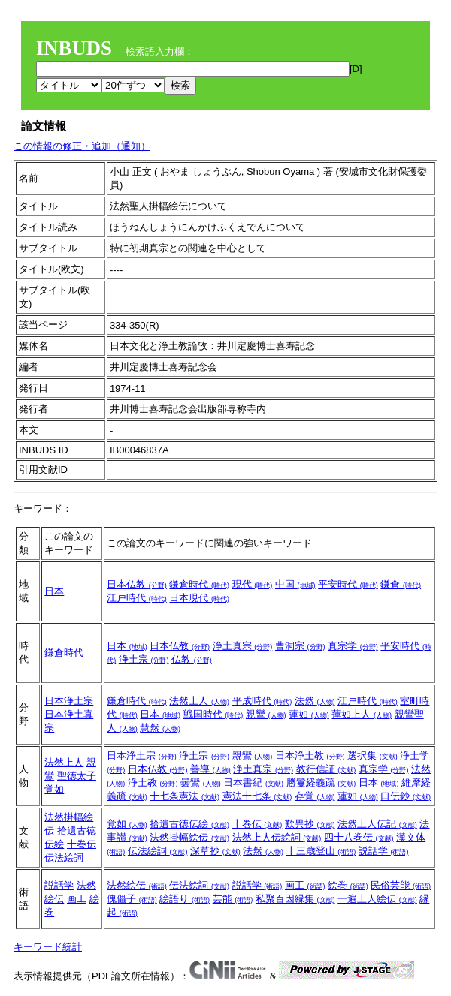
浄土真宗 (243, 645)
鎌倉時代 (199, 584)
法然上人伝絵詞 (277, 837)
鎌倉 (400, 584)
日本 (54, 591)
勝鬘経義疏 (321, 782)
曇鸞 (200, 782)
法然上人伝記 (377, 823)
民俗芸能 (401, 885)
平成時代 (262, 700)
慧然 (160, 727)
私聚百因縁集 (295, 898)
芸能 (233, 898)
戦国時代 (213, 714)
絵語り (184, 898)
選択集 (372, 755)
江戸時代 (137, 597)
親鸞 (266, 714)
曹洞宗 (300, 645)
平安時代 (348, 584)
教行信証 (326, 769)
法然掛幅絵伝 (189, 837)
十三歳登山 (321, 850)
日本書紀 (253, 782)
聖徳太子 (76, 775)
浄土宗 (144, 659)
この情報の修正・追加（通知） (82, 146)
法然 (315, 700)
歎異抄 (310, 823)
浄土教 (153, 782)
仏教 (191, 659)
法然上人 (199, 700)
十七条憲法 (184, 796)
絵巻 (348, 885)
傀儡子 (132, 898)
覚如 (54, 789)
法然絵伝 (137, 885)
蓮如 (309, 714)
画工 (76, 898)
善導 (210, 769)
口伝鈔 (405, 796)
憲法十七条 (257, 796)
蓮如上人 (361, 714)
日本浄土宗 (68, 700)
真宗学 (353, 645)
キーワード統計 (48, 946)
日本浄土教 (310, 755)
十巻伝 (81, 844)
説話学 (384, 850)
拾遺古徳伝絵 (189, 823)
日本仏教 (137, 584)
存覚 (315, 796)
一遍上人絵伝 (377, 898)
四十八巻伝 (359, 837)
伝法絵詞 (63, 857)
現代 (252, 584)
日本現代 (199, 597)
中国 (295, 584)
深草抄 (215, 850)
